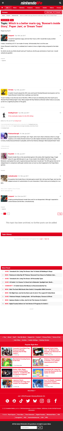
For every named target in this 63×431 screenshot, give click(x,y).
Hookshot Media (10, 408)
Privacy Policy (46, 337)
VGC (25, 417)
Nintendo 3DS (15, 15)
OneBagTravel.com (33, 124)
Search (57, 12)
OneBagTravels (5, 128)
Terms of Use (56, 337)
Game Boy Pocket (34, 126)
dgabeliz (4, 60)
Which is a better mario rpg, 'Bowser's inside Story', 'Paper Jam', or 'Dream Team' (30, 25)
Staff (14, 337)
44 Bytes (39, 408)
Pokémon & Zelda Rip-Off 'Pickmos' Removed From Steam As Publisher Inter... (30, 275)
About (9, 337)
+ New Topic (49, 12)
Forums (5, 12)
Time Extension (29, 414)
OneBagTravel (13, 113)
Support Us (31, 337)
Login (41, 239)
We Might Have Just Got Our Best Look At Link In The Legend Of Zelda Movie (30, 293)
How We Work (22, 337)
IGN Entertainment (25, 408)
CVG (42, 417)
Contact (38, 337)
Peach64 (11, 154)
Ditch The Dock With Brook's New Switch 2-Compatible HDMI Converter (28, 289)
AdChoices (45, 408)
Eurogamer (18, 417)
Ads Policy (17, 340)
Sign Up (47, 239)
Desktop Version (44, 340)
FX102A (10, 90)
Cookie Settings (33, 340)
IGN (59, 414)
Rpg (12, 20)
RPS (46, 417)
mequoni (11, 35)
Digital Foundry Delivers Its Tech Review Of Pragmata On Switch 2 (26, 303)
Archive (24, 340)
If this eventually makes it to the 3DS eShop (20, 116)
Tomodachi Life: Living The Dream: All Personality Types (24, 278)
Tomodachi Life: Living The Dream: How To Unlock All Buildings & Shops (28, 271)
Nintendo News (51, 414)
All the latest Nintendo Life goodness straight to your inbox (31, 424)
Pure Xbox (20, 414)
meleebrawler (12, 176)
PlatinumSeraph (13, 133)
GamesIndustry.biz (33, 417)
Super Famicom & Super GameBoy (21, 126)
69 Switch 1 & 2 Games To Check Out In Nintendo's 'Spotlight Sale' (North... (29, 282)
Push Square (12, 414)
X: (1, 128)
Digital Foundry (40, 414)
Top (4, 337)
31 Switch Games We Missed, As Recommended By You (26, 286)
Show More (31, 390)
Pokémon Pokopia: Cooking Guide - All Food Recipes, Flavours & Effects (28, 296)
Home (3, 15)
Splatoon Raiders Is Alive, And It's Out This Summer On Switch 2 (26, 300)
